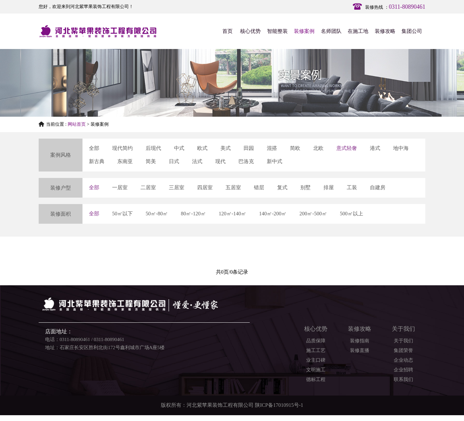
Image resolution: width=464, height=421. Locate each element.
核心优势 (250, 31)
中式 (179, 148)
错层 (259, 187)
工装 (352, 187)
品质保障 (315, 340)
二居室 (148, 187)
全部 (94, 148)
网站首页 (77, 124)
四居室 (205, 187)
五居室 (233, 187)
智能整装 (277, 31)
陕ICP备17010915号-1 (279, 405)
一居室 (120, 187)
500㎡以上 (351, 213)
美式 (225, 148)
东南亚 (125, 161)
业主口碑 (315, 360)
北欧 (318, 148)
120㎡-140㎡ (232, 213)
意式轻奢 (346, 148)
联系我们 (403, 379)
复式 (282, 187)
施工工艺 (315, 350)
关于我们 (403, 340)
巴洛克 (246, 161)
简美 (151, 161)
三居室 (176, 187)
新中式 (274, 161)
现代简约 (122, 148)
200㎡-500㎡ (313, 213)
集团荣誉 (403, 350)
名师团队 (331, 31)
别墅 (305, 187)
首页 (227, 31)
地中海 (401, 148)
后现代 (153, 148)
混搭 (272, 148)
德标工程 (315, 379)
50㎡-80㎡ (157, 213)
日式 (174, 161)
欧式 (202, 148)
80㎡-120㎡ (193, 213)
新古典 (96, 161)
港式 (375, 148)
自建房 (377, 187)
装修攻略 (385, 31)
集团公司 (411, 31)
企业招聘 (403, 369)
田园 (249, 148)
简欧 (295, 148)
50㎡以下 (122, 213)
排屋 (329, 187)
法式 (197, 161)
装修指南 (359, 340)
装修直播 (359, 350)
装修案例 (304, 31)
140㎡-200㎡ (272, 213)
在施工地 (358, 31)
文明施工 (315, 369)
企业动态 (403, 360)
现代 (220, 161)
